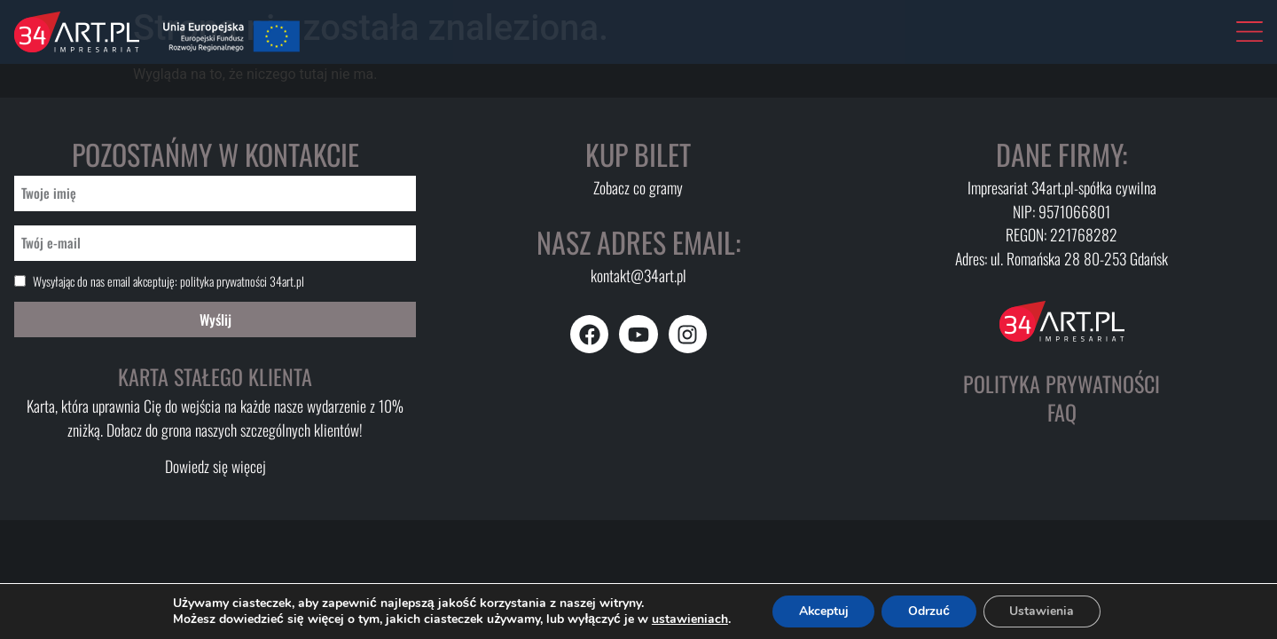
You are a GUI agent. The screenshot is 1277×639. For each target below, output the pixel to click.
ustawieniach (688, 619)
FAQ (1062, 412)
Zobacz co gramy (638, 187)
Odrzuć (930, 611)
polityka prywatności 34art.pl (242, 281)
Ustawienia (1042, 611)
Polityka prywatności (1061, 383)
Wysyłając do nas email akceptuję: (168, 281)
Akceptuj (823, 611)
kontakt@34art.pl (638, 275)
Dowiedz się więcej (215, 465)
